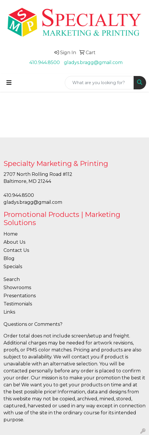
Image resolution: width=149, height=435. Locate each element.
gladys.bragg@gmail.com (93, 62)
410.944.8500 (44, 62)
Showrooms (17, 287)
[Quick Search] (99, 82)
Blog (9, 258)
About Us (14, 242)
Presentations (19, 295)
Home (10, 234)
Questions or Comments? (32, 324)
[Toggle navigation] (9, 83)
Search (11, 279)
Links (9, 312)
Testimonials (17, 304)
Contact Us (16, 250)
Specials (12, 266)
